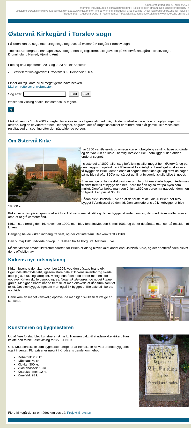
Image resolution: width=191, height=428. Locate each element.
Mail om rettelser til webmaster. (30, 86)
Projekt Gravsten (79, 412)
